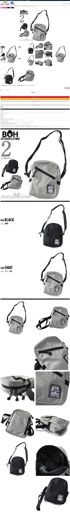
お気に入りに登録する (35, 101)
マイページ (67, 4)
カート (64, 4)
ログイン (63, 4)
